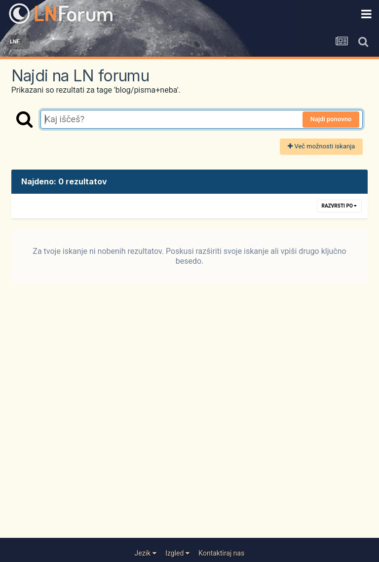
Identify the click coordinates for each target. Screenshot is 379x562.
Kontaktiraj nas (221, 553)
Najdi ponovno (331, 119)
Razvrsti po (339, 206)
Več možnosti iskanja (321, 146)
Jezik (145, 553)
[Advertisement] (190, 419)
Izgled (177, 553)
